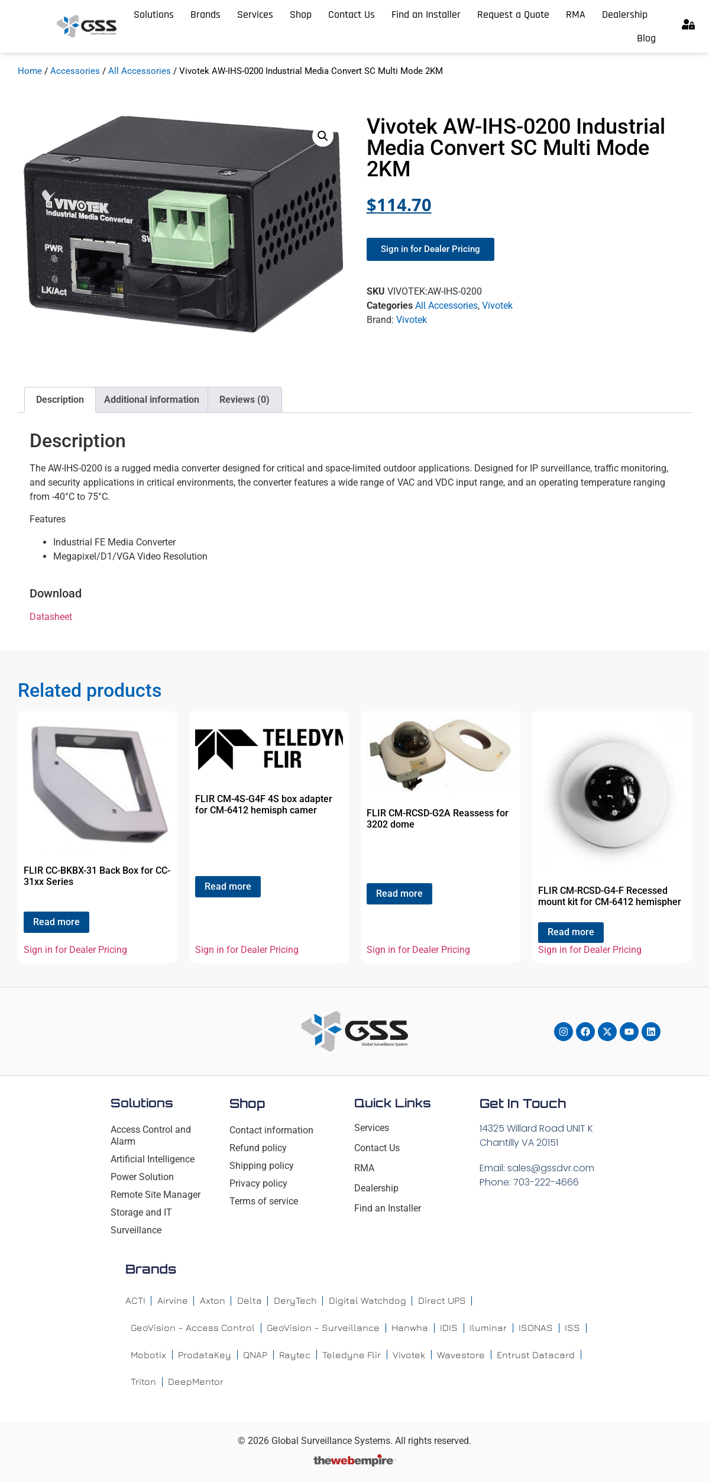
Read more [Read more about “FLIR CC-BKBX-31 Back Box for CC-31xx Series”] (56, 922)
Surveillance (136, 1230)
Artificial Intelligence (153, 1159)
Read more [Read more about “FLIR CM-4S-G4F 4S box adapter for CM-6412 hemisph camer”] (228, 886)
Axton (212, 1300)
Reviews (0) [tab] (244, 399)
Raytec (295, 1355)
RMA (575, 14)
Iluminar (488, 1328)
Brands (205, 14)
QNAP (256, 1355)
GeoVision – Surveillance (323, 1328)
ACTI (135, 1300)
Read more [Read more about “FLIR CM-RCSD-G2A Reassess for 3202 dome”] (399, 893)
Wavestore (461, 1355)
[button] (323, 136)
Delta (249, 1300)
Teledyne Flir (352, 1355)
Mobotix (149, 1355)
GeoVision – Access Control (193, 1328)
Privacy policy (258, 1183)
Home (30, 71)
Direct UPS (442, 1300)
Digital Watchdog (367, 1300)
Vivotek (497, 305)
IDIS (449, 1328)
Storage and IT (141, 1212)
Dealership (625, 14)
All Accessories (139, 71)
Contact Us (351, 14)
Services (255, 14)
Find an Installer (426, 14)
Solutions (154, 14)
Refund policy (258, 1148)
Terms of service (263, 1201)
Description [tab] (60, 399)
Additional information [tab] (151, 399)
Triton (143, 1382)
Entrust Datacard (536, 1355)
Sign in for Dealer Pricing (75, 949)
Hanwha (409, 1328)
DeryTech (295, 1300)
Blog (646, 38)
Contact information (271, 1130)
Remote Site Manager (155, 1194)
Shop (301, 14)
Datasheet (51, 616)
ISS (572, 1328)
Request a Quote (513, 14)
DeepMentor (196, 1382)
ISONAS (536, 1328)
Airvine (172, 1300)
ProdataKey (205, 1355)
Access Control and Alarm (151, 1135)
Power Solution (142, 1176)
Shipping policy (261, 1165)
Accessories (75, 71)
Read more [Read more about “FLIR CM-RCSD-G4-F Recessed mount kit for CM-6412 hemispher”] (571, 932)
